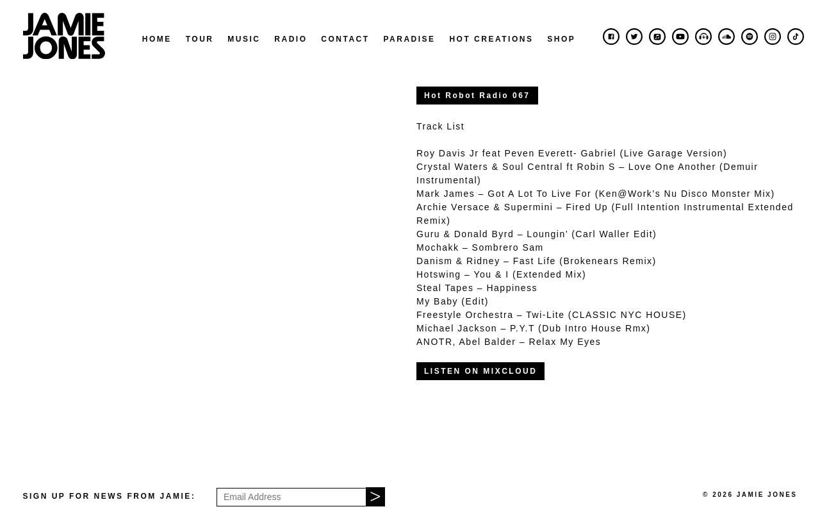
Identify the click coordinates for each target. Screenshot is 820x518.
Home (157, 39)
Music (243, 39)
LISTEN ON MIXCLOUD (480, 371)
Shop (561, 39)
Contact (345, 39)
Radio (290, 39)
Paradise (409, 39)
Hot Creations (491, 39)
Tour (200, 39)
